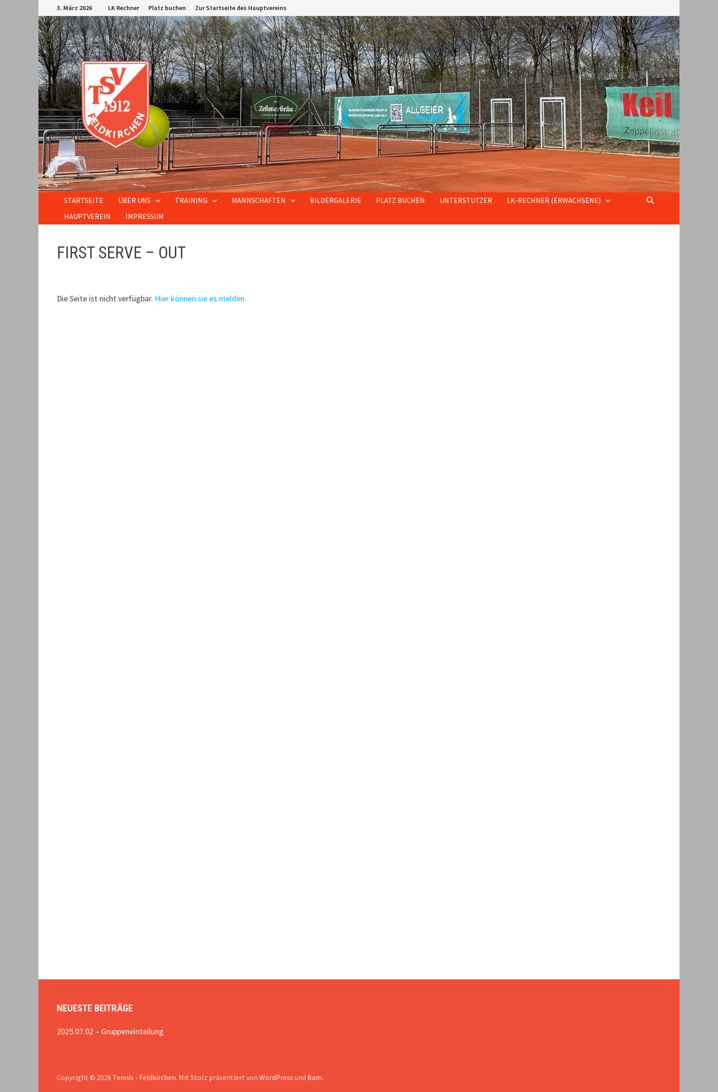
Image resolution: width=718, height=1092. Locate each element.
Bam (314, 1077)
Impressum (144, 216)
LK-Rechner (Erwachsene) (554, 200)
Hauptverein (87, 216)
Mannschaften (259, 200)
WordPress (276, 1077)
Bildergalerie (335, 200)
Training (191, 200)
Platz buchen (167, 8)
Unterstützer (466, 200)
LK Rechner (123, 8)
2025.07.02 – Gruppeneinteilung (110, 1031)
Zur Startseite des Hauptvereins (241, 8)
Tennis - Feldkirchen (144, 1077)
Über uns (134, 200)
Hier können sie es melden (200, 298)
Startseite (83, 200)
